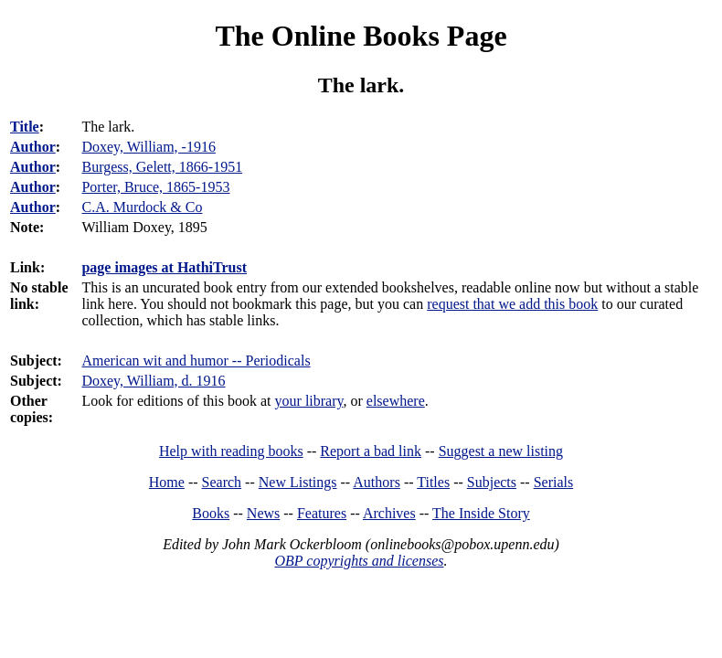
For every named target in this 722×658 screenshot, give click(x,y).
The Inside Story (481, 513)
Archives (389, 513)
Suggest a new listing (501, 451)
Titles (433, 482)
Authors (376, 482)
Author (33, 146)
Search (222, 482)
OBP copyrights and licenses (358, 560)
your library (309, 401)
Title (24, 126)
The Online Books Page (360, 35)
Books (210, 513)
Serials (554, 482)
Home (167, 482)
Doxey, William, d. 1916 (153, 380)
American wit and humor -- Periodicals (195, 360)
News (263, 513)
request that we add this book (512, 304)
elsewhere (395, 401)
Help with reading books (231, 451)
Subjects (491, 482)
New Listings (298, 482)
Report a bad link (370, 451)
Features (321, 513)
